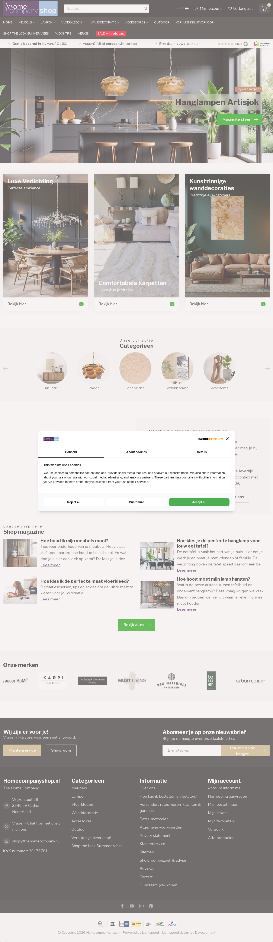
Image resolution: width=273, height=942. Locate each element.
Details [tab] (202, 452)
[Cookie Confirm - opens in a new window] (210, 439)
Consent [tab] (71, 452)
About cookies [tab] (136, 452)
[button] (227, 439)
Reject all (73, 502)
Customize (136, 502)
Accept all (199, 502)
